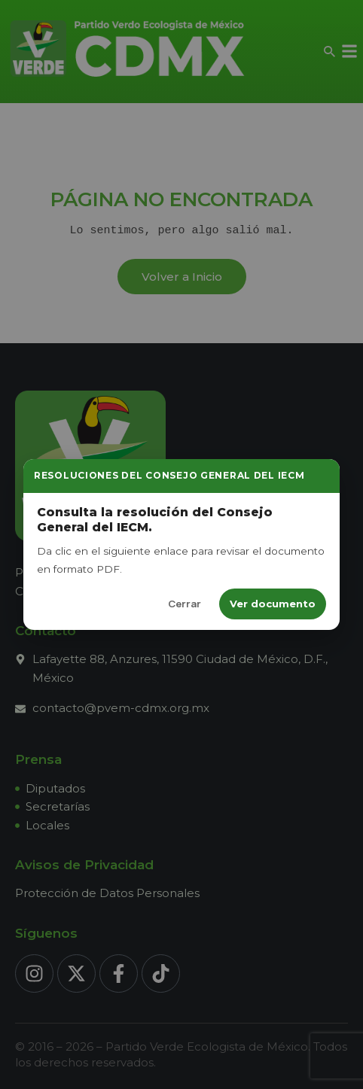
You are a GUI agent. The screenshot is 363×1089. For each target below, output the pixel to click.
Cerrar (184, 603)
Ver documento (273, 604)
